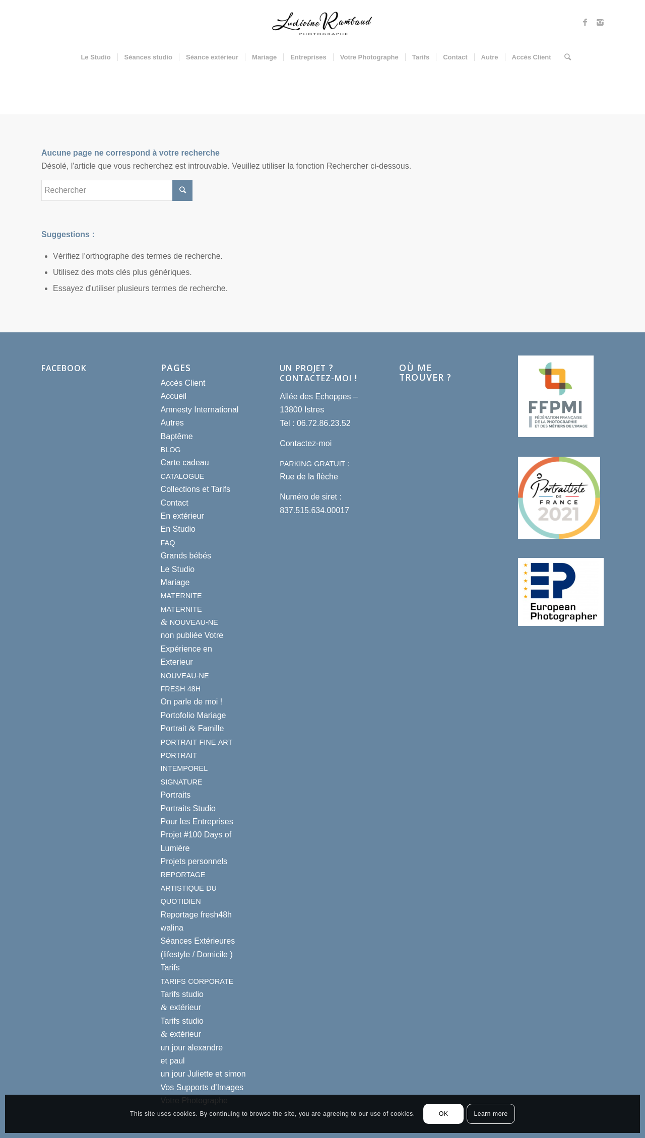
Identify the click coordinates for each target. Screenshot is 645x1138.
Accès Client (183, 383)
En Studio (178, 529)
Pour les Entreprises (197, 821)
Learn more (490, 1113)
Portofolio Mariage (193, 715)
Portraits (176, 795)
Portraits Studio (188, 808)
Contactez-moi (306, 443)
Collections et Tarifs (195, 489)
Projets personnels (194, 861)
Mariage (175, 582)
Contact (174, 503)
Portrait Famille (192, 728)
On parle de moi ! (192, 701)
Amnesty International (200, 409)
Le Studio (178, 569)
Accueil (174, 396)
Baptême (177, 436)
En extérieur (182, 516)
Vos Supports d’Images (202, 1087)
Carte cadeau (185, 462)
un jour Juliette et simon (203, 1074)
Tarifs (170, 967)
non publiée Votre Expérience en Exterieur (192, 648)
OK (443, 1113)
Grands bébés (186, 555)
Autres (172, 422)
